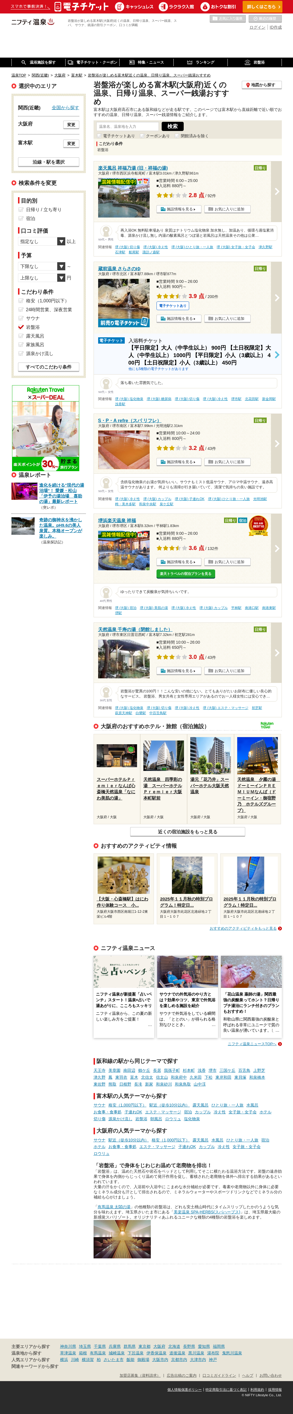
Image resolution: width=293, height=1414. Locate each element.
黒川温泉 (196, 1353)
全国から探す (65, 107)
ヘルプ (247, 1376)
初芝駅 (257, 708)
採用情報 (275, 1390)
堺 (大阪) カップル (157, 499)
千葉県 (100, 1346)
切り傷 (100, 1119)
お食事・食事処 (108, 1112)
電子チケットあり (119, 136)
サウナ (100, 1105)
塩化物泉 (192, 1119)
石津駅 (120, 252)
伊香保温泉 (156, 1353)
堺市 (213, 1070)
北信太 (147, 1077)
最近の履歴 (265, 19)
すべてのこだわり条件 (49, 367)
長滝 (138, 1084)
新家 (149, 1084)
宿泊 (188, 1112)
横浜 (64, 1359)
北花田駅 (252, 399)
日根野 (125, 1084)
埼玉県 (85, 1346)
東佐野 (100, 1084)
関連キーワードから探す (35, 1366)
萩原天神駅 (123, 713)
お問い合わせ (271, 1376)
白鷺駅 (141, 713)
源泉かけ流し (120, 1119)
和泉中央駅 (147, 504)
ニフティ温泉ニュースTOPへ (252, 1044)
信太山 (162, 1077)
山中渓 (200, 1084)
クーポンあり (158, 136)
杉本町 (189, 1070)
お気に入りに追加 (229, 209)
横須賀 (88, 1359)
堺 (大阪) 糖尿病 (159, 399)
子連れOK (133, 1112)
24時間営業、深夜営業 (49, 309)
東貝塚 (240, 1077)
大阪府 (159, 1346)
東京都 (144, 1346)
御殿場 (143, 1359)
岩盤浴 (141, 1119)
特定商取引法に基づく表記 (226, 1390)
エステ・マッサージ (163, 1112)
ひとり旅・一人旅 (227, 1105)
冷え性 (220, 1112)
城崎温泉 (117, 1353)
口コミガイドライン (219, 1376)
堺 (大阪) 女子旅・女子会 (236, 247)
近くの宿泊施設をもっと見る (187, 831)
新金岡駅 (269, 399)
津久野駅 (265, 247)
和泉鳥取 (183, 1084)
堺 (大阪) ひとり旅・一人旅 (192, 247)
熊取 (112, 1084)
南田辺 (129, 1070)
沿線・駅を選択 (49, 161)
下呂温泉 (136, 1353)
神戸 (213, 1359)
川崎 (75, 1359)
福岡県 (219, 1346)
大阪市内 (160, 1359)
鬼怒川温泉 (232, 1353)
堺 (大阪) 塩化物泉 (129, 399)
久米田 (196, 1077)
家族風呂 (35, 344)
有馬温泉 (98, 1353)
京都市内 (179, 1359)
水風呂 (252, 1105)
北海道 (174, 1346)
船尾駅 (134, 252)
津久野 (100, 1077)
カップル (203, 1112)
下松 (209, 1077)
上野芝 (259, 1070)
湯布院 (213, 1353)
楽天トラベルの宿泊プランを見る (185, 574)
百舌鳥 (244, 1070)
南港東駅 (269, 608)
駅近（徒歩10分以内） (169, 1105)
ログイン (258, 27)
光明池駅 (260, 499)
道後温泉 (177, 1353)
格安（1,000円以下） (127, 1105)
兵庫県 (115, 1346)
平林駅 (236, 608)
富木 (134, 1077)
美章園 (114, 1070)
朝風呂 (156, 1119)
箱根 (83, 1353)
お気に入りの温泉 (228, 19)
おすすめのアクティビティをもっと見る (243, 928)
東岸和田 (223, 1077)
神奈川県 (68, 1346)
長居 (157, 1070)
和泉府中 (179, 1077)
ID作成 (276, 27)
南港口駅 (252, 608)
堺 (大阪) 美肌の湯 (154, 608)
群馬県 (130, 1346)
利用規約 (257, 1390)
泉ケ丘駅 (166, 504)
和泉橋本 (257, 1077)
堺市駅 (236, 399)
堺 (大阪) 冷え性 (155, 247)
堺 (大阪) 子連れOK (190, 499)
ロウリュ (173, 1119)
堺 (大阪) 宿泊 (125, 608)
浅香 (202, 1070)
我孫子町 (172, 1070)
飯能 (130, 1359)
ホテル (266, 1112)
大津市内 (198, 1359)
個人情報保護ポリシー (184, 1390)
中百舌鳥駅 (158, 713)
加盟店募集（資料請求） (140, 1376)
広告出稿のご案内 (182, 1376)
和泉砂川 (164, 1084)
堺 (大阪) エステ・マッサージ (225, 708)
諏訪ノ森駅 (151, 252)
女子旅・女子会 (243, 1112)
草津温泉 (68, 1353)
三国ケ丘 (227, 1070)
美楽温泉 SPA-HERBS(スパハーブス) (207, 1212)
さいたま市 (114, 1359)
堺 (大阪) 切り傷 (127, 247)
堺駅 (118, 613)
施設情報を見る (180, 209)
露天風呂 (201, 1105)
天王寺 (100, 1070)
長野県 (189, 1346)
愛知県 (204, 1346)
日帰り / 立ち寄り (44, 209)
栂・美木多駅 (125, 504)
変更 (71, 124)
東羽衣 (121, 1077)
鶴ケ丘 (144, 1070)
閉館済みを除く (195, 136)
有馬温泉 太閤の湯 (114, 1207)
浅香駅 (120, 404)
